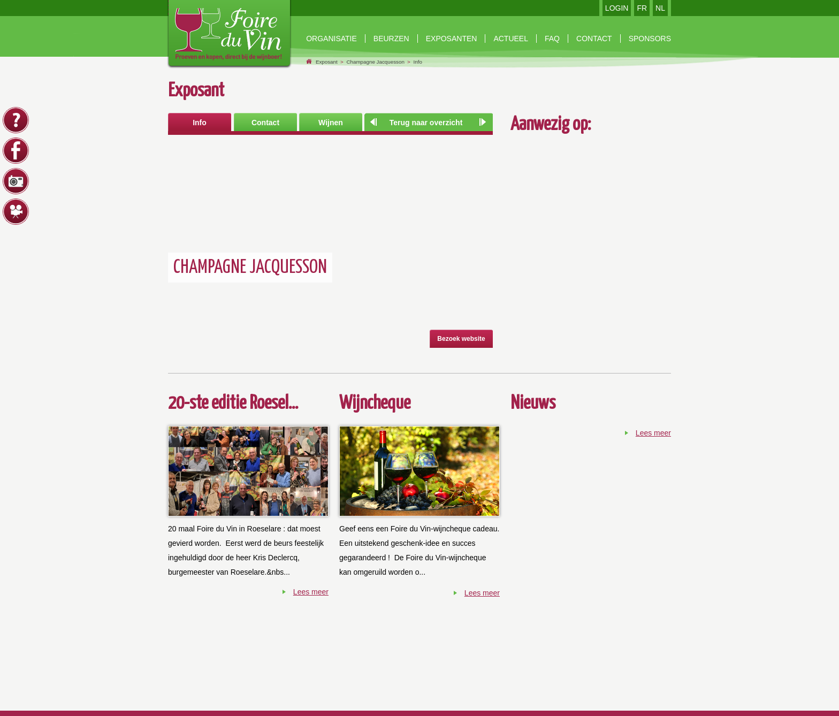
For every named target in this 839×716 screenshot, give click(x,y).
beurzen (391, 38)
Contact (265, 122)
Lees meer (311, 592)
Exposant (327, 62)
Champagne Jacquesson (375, 62)
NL (660, 8)
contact (594, 38)
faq (552, 38)
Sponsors (650, 38)
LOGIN (617, 8)
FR (642, 8)
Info (418, 62)
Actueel (510, 38)
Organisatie (331, 38)
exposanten (451, 38)
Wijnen (330, 122)
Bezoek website (461, 338)
